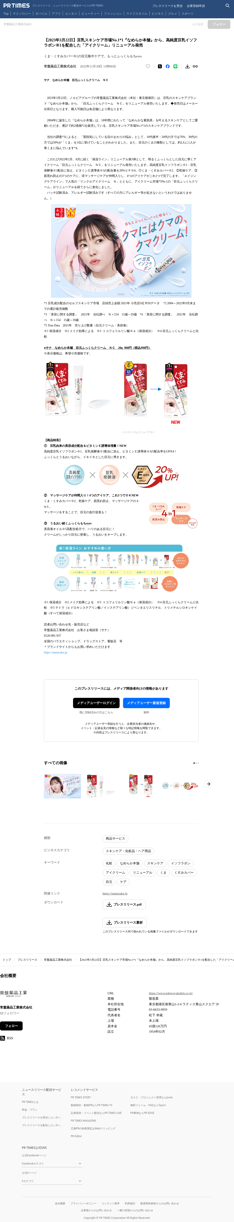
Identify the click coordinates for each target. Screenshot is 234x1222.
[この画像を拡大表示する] (62, 786)
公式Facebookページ (34, 1155)
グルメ (172, 13)
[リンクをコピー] (195, 66)
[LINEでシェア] (175, 66)
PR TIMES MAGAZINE (83, 1120)
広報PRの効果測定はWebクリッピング (93, 1128)
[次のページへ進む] (208, 784)
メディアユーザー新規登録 (146, 703)
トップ (7, 959)
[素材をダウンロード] (187, 66)
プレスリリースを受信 (167, 6)
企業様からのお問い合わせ (96, 1210)
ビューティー (90, 13)
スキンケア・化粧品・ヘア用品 (128, 851)
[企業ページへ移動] (13, 995)
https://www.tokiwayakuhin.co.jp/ (171, 993)
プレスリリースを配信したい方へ (41, 1125)
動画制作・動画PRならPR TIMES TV (91, 1105)
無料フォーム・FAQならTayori (148, 1105)
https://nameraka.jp (55, 652)
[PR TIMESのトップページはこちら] (53, 5)
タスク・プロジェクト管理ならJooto (151, 1097)
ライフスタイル (136, 13)
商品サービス (115, 838)
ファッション (113, 13)
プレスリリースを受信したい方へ (41, 1117)
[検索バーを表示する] (228, 6)
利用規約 (130, 1203)
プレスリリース (27, 959)
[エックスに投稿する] (159, 66)
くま (163, 872)
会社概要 (60, 1203)
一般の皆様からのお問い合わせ (135, 1210)
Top (6, 13)
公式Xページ (29, 1173)
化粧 (109, 863)
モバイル (41, 13)
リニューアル (142, 872)
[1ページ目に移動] (194, 763)
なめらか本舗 (129, 863)
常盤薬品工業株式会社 (58, 959)
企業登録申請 (196, 6)
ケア (123, 882)
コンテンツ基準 (110, 1203)
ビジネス (158, 13)
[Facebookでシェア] (167, 66)
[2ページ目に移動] (196, 763)
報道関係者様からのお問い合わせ (159, 1203)
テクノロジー (22, 13)
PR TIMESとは (30, 1102)
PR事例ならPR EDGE (142, 1113)
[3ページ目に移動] (198, 763)
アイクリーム (115, 872)
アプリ (56, 13)
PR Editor (76, 1136)
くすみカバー (184, 872)
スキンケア (155, 863)
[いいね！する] (147, 66)
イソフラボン (180, 863)
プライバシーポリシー (83, 1203)
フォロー (11, 1026)
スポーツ (187, 13)
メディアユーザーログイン (96, 703)
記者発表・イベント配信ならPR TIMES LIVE (96, 1113)
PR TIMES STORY (81, 1097)
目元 (109, 882)
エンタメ (71, 13)
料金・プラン (29, 1109)
